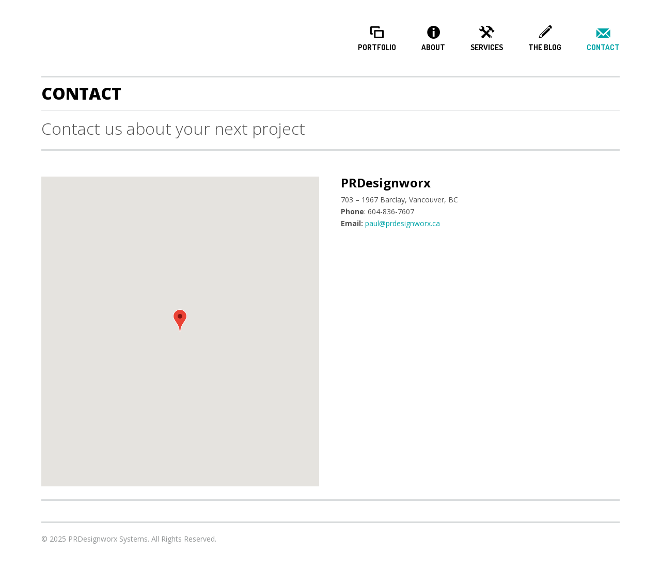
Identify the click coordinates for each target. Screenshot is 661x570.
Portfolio (377, 47)
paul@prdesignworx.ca (402, 223)
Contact (603, 47)
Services (486, 47)
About (433, 47)
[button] (180, 320)
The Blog (544, 47)
